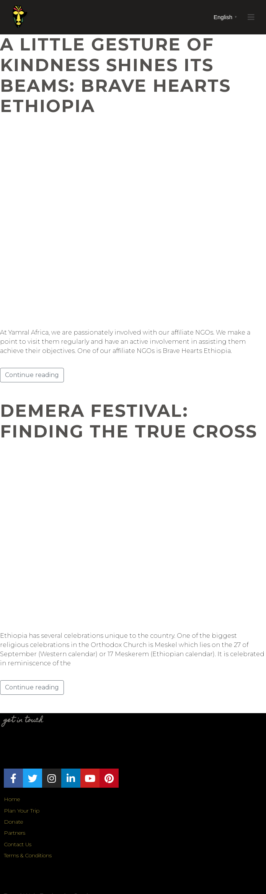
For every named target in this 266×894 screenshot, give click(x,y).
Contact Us (17, 844)
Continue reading (32, 375)
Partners (14, 832)
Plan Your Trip (21, 810)
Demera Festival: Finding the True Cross (128, 421)
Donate (13, 821)
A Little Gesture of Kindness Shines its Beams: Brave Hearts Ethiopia (115, 75)
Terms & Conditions (28, 855)
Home (12, 799)
